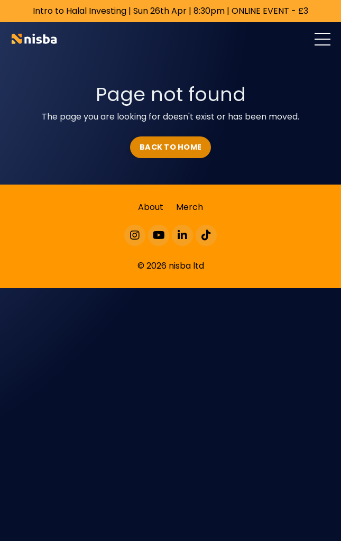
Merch (189, 207)
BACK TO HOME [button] (170, 147)
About (150, 207)
